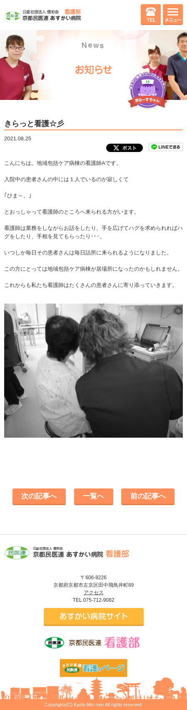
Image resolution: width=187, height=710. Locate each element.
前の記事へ (148, 496)
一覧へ (93, 496)
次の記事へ (39, 496)
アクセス (94, 592)
